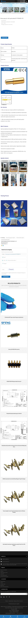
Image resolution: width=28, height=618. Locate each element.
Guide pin (2, 571)
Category (6, 13)
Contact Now (4, 37)
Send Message (5, 276)
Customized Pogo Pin (4, 575)
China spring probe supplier (5, 239)
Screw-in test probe (4, 569)
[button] (13, 11)
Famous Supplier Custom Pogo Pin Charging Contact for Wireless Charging (14, 511)
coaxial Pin (2, 573)
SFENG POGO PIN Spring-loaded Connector (14, 381)
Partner (2, 582)
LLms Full (20, 613)
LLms (17, 613)
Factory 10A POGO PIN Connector (14, 349)
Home (2, 13)
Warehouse (2, 585)
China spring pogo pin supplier (10, 237)
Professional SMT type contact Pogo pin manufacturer (14, 317)
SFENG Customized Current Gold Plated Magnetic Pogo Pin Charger (14, 478)
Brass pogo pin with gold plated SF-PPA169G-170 (12, 254)
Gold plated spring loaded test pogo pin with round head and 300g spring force (14, 446)
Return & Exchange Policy (4, 586)
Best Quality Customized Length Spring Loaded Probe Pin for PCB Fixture (14, 545)
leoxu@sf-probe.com (6, 561)
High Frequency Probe (4, 572)
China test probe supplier (20, 237)
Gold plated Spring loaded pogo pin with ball (14, 413)
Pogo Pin (9, 13)
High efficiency (3, 581)
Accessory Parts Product (4, 576)
